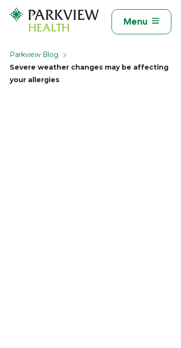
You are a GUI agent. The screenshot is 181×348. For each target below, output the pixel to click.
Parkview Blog (34, 54)
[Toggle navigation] (141, 21)
